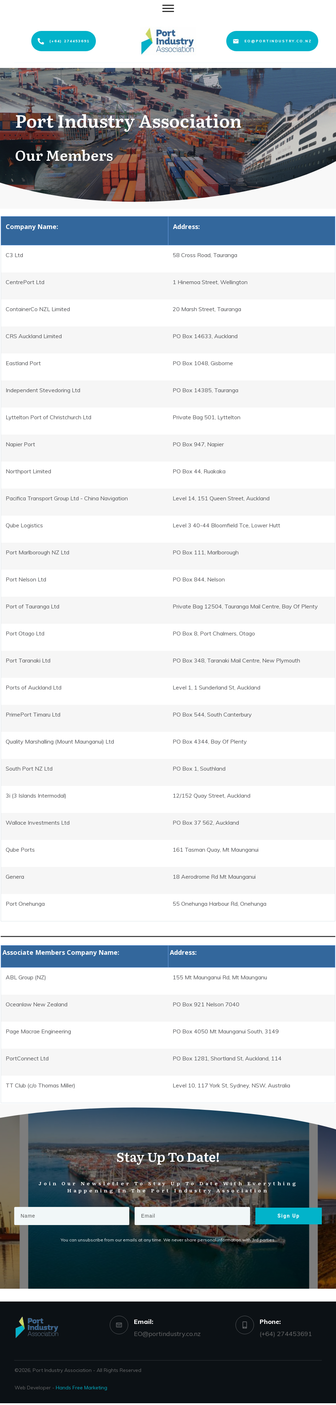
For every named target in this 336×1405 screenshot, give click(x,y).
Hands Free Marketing (81, 1387)
